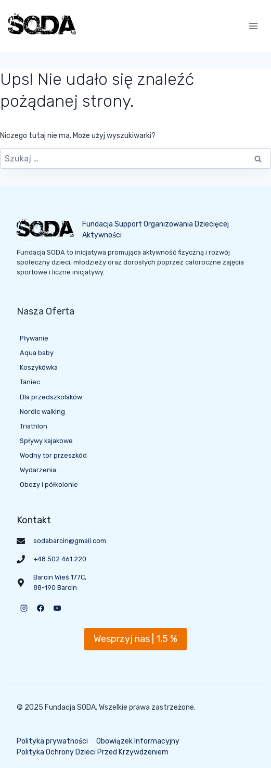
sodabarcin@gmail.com (69, 541)
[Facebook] (40, 608)
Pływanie (34, 338)
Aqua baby (37, 353)
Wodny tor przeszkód (53, 455)
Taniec (30, 382)
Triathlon (33, 426)
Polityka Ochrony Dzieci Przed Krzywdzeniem (93, 752)
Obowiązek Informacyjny (137, 741)
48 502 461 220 (61, 559)
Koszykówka (39, 367)
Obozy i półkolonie (49, 484)
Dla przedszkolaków (51, 397)
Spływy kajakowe (46, 441)
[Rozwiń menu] (253, 26)
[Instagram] (24, 608)
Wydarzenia (38, 470)
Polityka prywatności (52, 741)
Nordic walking (42, 412)
